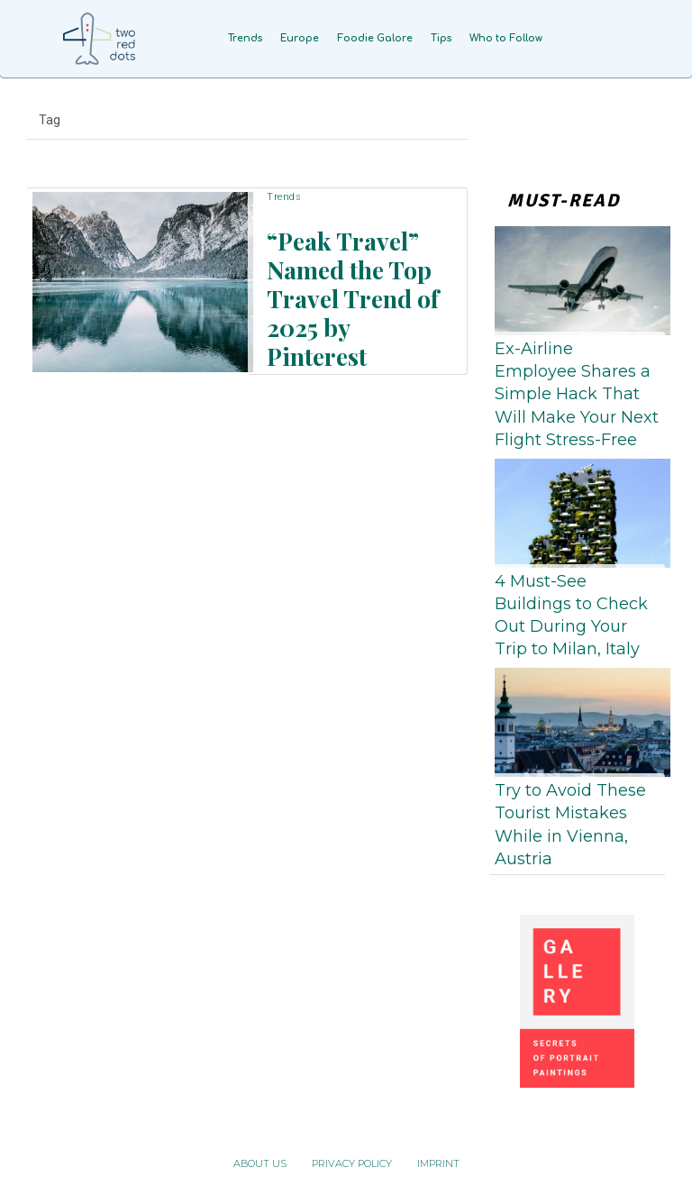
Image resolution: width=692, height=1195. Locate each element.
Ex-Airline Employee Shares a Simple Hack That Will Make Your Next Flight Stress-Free (577, 394)
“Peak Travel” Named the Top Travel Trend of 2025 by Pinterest (346, 293)
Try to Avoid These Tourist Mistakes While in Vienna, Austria (570, 824)
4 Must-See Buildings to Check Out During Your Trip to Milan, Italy (571, 615)
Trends (284, 219)
